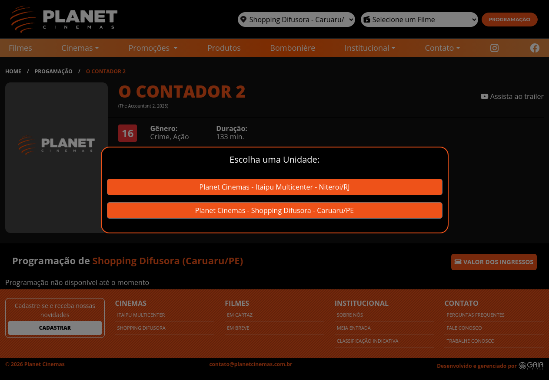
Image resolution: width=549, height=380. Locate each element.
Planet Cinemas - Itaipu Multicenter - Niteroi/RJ (275, 187)
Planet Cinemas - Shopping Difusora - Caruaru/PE (274, 210)
